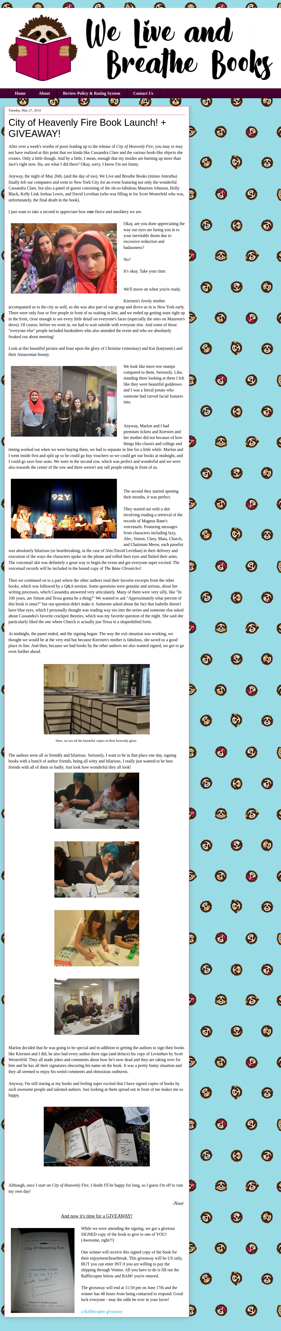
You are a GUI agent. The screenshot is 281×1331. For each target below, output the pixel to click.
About (44, 93)
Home (20, 93)
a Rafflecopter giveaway (101, 1311)
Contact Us (143, 93)
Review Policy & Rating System (91, 93)
